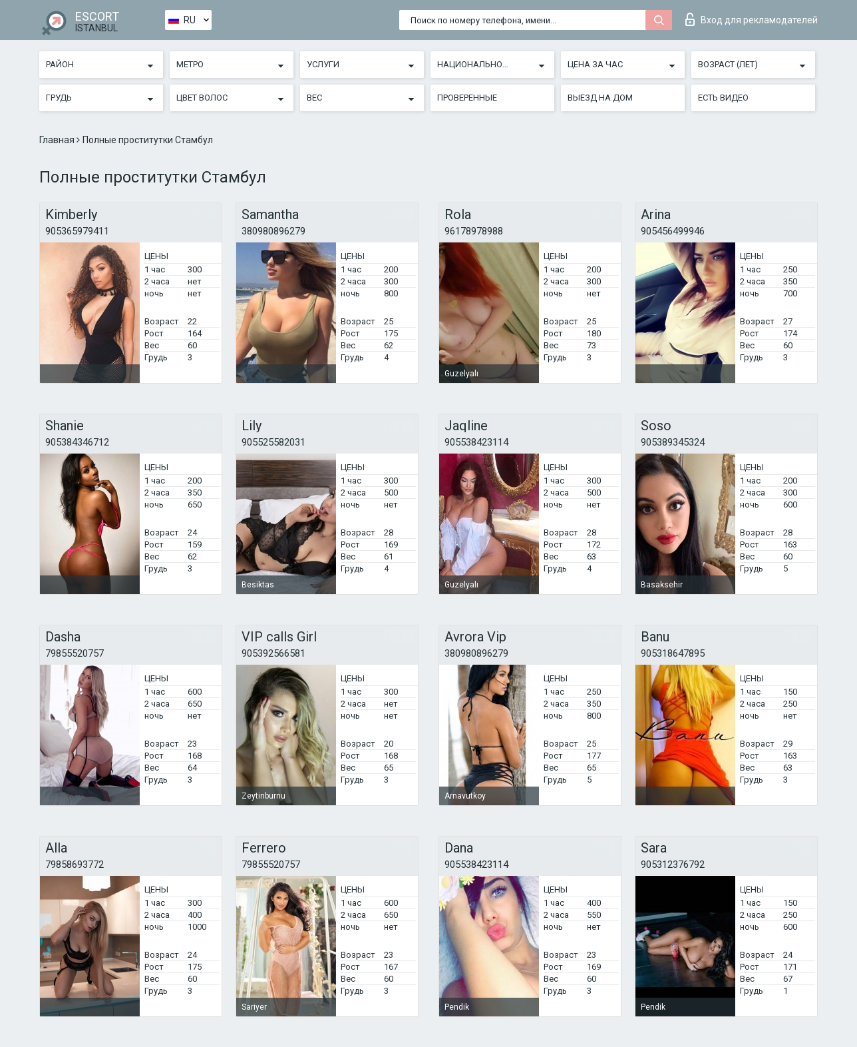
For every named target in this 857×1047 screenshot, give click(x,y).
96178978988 (473, 231)
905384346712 (77, 442)
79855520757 (74, 653)
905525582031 (273, 442)
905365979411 (77, 231)
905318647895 (673, 653)
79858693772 (74, 865)
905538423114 (476, 442)
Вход (751, 19)
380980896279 (273, 231)
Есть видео (723, 98)
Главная (58, 140)
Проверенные (467, 98)
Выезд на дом (600, 98)
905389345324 (673, 442)
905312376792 (673, 865)
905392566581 (273, 653)
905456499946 (673, 231)
